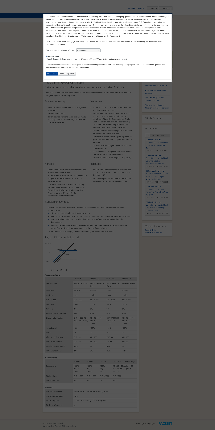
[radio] (47, 56)
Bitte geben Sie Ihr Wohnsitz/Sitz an (73, 50)
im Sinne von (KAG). (87, 59)
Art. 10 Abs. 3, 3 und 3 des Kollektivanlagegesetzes (100, 59)
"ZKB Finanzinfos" (147, 65)
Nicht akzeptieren (67, 74)
